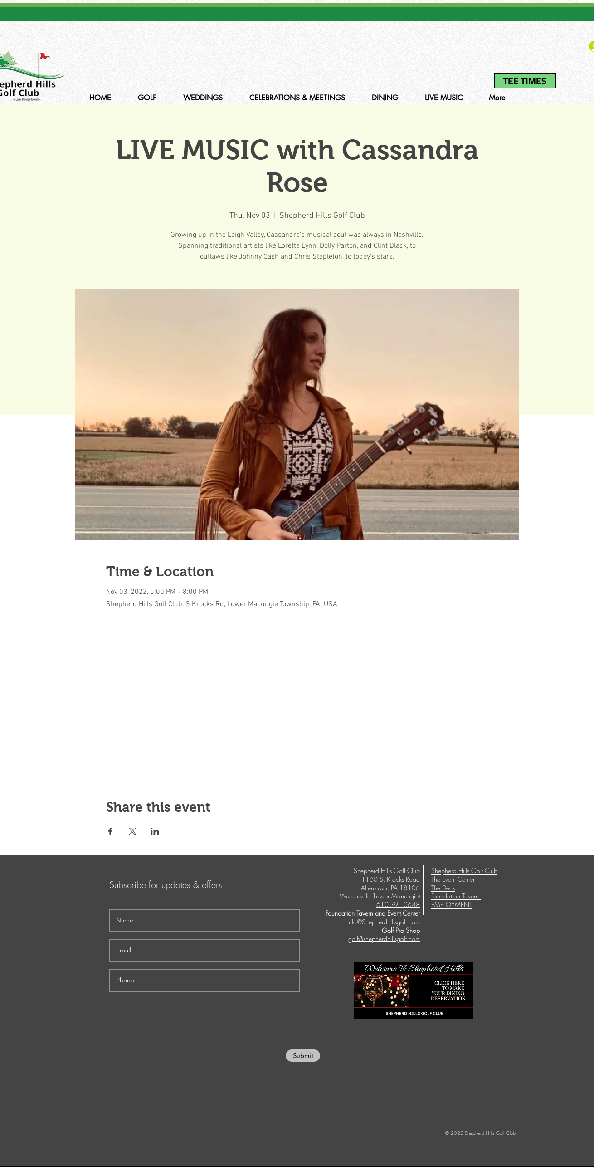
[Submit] (303, 1055)
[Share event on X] (132, 831)
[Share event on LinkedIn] (155, 831)
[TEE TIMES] (525, 80)
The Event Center (454, 879)
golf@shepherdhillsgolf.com (384, 938)
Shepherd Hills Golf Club (464, 870)
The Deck (443, 887)
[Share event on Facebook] (110, 831)
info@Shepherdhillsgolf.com (383, 921)
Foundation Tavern (456, 896)
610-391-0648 (469, 48)
